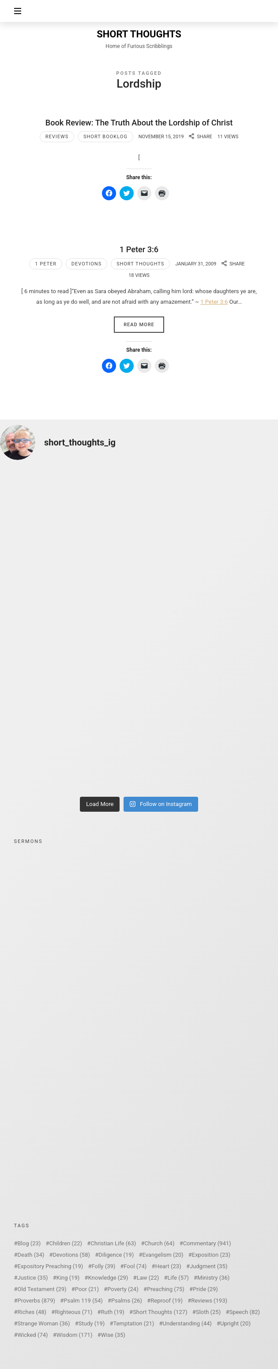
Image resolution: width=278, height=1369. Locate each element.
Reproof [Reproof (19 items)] (166, 1300)
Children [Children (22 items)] (65, 1243)
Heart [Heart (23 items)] (168, 1266)
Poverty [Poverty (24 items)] (122, 1289)
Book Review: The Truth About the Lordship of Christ (139, 122)
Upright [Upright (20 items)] (235, 1323)
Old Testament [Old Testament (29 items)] (42, 1289)
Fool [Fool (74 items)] (135, 1266)
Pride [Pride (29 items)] (205, 1289)
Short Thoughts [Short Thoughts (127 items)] (160, 1312)
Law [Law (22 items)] (148, 1278)
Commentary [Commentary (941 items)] (207, 1243)
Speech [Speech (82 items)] (244, 1312)
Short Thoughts (140, 264)
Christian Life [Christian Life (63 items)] (113, 1243)
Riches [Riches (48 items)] (32, 1312)
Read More (139, 325)
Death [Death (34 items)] (31, 1255)
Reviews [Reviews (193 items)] (209, 1300)
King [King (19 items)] (68, 1278)
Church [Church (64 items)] (160, 1243)
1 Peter (45, 264)
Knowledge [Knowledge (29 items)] (108, 1278)
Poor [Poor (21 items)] (87, 1289)
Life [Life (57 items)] (178, 1278)
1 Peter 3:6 (139, 249)
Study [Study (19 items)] (92, 1323)
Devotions (86, 264)
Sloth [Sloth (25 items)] (208, 1312)
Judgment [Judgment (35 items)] (209, 1266)
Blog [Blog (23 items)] (29, 1243)
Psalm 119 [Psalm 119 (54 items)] (83, 1300)
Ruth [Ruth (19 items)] (112, 1312)
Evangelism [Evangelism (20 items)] (162, 1255)
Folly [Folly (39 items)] (104, 1266)
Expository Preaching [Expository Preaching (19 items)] (50, 1266)
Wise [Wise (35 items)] (113, 1335)
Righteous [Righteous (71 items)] (73, 1312)
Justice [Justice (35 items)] (33, 1278)
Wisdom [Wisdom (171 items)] (74, 1335)
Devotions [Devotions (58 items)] (71, 1255)
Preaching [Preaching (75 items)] (165, 1289)
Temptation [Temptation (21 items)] (133, 1323)
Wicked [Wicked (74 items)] (33, 1335)
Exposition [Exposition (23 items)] (211, 1255)
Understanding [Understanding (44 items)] (187, 1323)
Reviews (57, 137)
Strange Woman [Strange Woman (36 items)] (44, 1323)
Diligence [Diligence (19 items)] (116, 1255)
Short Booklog (105, 137)
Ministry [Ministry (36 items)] (213, 1278)
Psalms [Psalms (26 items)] (126, 1300)
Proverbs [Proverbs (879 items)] (36, 1300)
